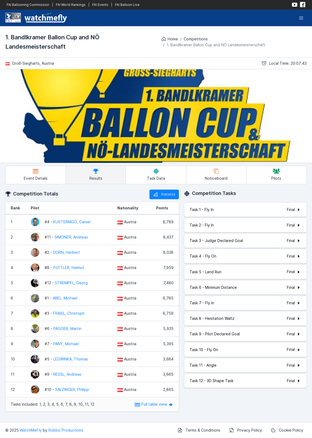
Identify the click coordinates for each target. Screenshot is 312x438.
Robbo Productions (65, 430)
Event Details (36, 174)
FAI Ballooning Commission (28, 5)
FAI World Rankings (71, 5)
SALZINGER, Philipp (72, 389)
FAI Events (100, 5)
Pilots (276, 174)
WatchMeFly (31, 430)
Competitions (196, 39)
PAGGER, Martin (67, 328)
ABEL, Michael (65, 298)
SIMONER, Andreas (71, 237)
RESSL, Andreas (67, 374)
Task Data (156, 174)
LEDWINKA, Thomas (70, 359)
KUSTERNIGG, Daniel (71, 222)
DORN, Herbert (66, 252)
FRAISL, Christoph (68, 313)
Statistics (164, 194)
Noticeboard (216, 174)
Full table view (154, 404)
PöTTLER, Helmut (68, 267)
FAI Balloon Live (127, 5)
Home (169, 39)
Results (95, 174)
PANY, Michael (66, 343)
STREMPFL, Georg (71, 283)
